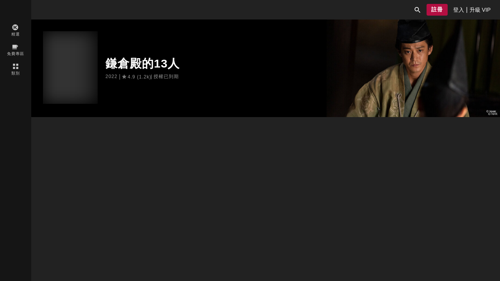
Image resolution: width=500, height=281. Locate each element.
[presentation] (458, 10)
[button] (417, 9)
